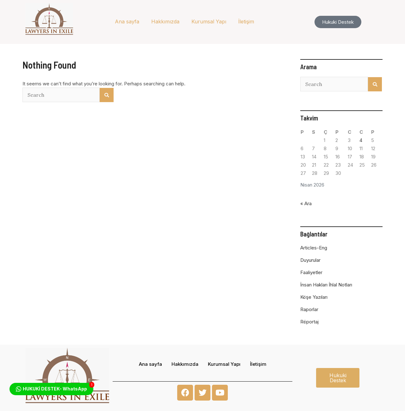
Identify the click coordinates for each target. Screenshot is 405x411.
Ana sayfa (127, 21)
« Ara (306, 203)
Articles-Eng (313, 248)
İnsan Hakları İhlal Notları (326, 285)
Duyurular (310, 260)
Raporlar (309, 309)
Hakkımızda (165, 21)
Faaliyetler (311, 272)
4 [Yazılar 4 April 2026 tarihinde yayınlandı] (360, 140)
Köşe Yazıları (313, 297)
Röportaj (309, 322)
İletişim (246, 21)
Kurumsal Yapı (208, 21)
